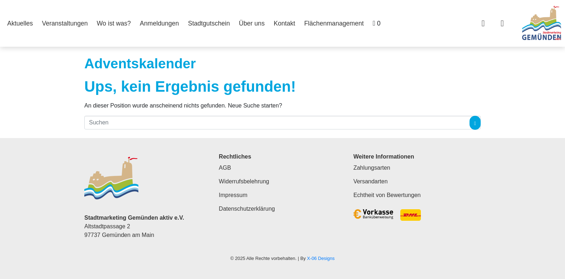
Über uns (251, 23)
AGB (225, 168)
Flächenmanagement (334, 23)
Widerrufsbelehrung (244, 181)
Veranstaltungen (65, 23)
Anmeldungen (159, 23)
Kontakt (284, 23)
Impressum (233, 195)
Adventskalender (140, 63)
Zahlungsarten (371, 168)
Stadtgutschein (209, 23)
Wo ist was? (114, 23)
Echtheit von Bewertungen (387, 195)
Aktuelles (20, 23)
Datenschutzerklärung (247, 209)
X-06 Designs (321, 258)
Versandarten (370, 181)
